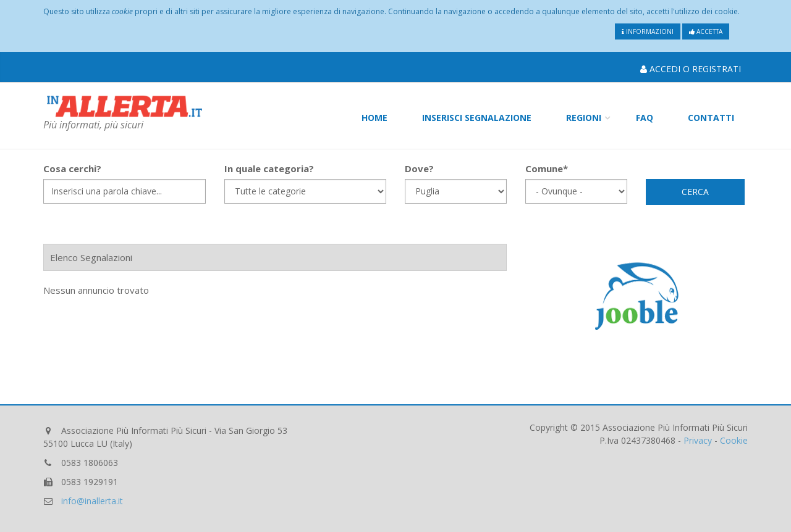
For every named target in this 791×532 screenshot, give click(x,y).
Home (374, 117)
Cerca (695, 191)
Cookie (734, 440)
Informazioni (648, 31)
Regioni (583, 117)
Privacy (697, 440)
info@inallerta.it (92, 501)
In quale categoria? (269, 168)
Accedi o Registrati (690, 69)
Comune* (546, 168)
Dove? (419, 168)
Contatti (711, 117)
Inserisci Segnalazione (476, 117)
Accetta (705, 31)
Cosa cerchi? (72, 168)
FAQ (644, 117)
